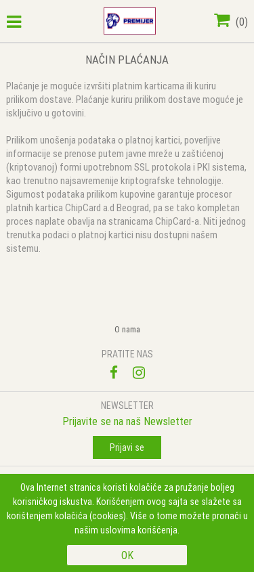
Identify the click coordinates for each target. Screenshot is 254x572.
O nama (127, 329)
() (231, 21)
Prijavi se (127, 447)
